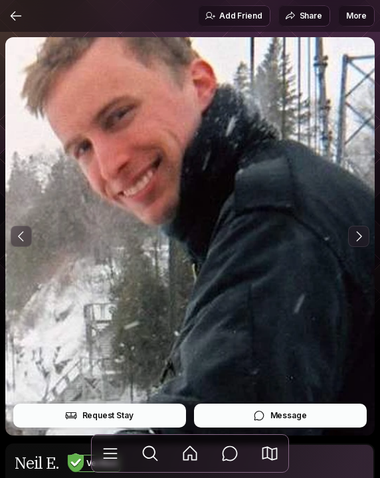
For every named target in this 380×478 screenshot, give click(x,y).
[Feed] (190, 453)
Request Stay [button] (99, 416)
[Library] (110, 453)
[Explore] (150, 453)
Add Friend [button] (233, 16)
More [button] (356, 16)
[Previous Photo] (21, 236)
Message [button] (280, 416)
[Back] (16, 16)
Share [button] (303, 16)
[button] (269, 453)
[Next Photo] (358, 236)
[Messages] (230, 453)
